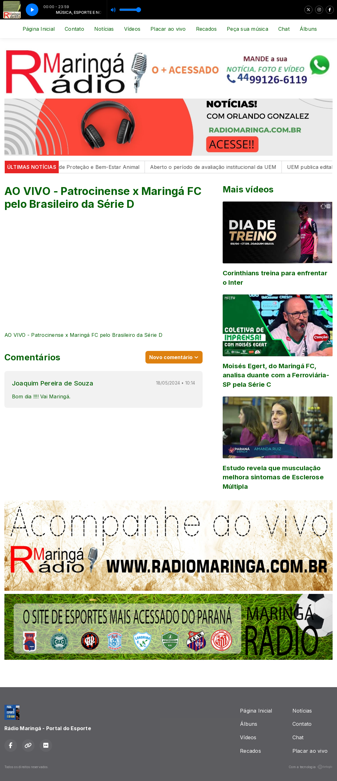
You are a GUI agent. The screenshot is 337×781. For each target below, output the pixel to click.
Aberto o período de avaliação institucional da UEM (217, 167)
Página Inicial (39, 29)
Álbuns (308, 29)
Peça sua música (247, 29)
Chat (284, 29)
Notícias (104, 29)
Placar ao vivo (168, 29)
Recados (206, 29)
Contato (74, 29)
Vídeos (132, 29)
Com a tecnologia (311, 767)
